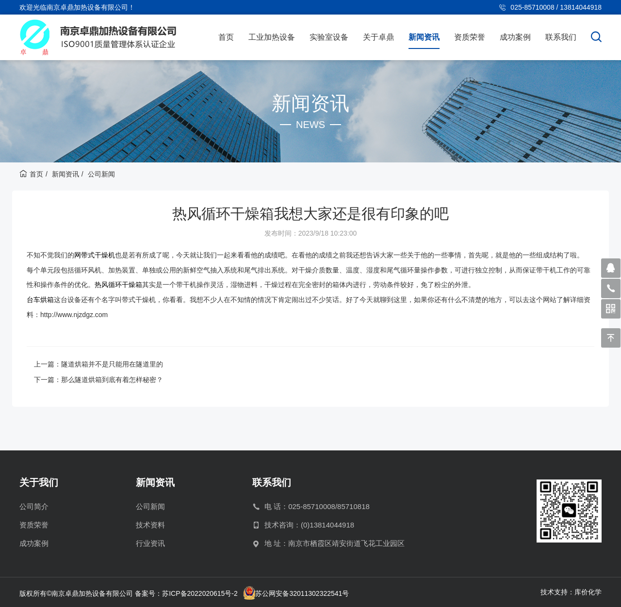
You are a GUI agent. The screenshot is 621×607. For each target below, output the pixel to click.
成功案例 (515, 37)
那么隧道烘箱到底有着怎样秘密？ (112, 378)
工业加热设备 (271, 37)
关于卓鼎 (378, 37)
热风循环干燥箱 (118, 284)
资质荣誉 (469, 37)
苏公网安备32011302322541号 (302, 592)
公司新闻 (101, 174)
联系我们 (560, 37)
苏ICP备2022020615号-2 (200, 592)
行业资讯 (150, 542)
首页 (226, 37)
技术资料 (150, 523)
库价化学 (588, 590)
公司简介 (34, 505)
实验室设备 (329, 37)
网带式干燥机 (94, 255)
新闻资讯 (424, 37)
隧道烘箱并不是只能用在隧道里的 (112, 363)
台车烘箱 (40, 299)
